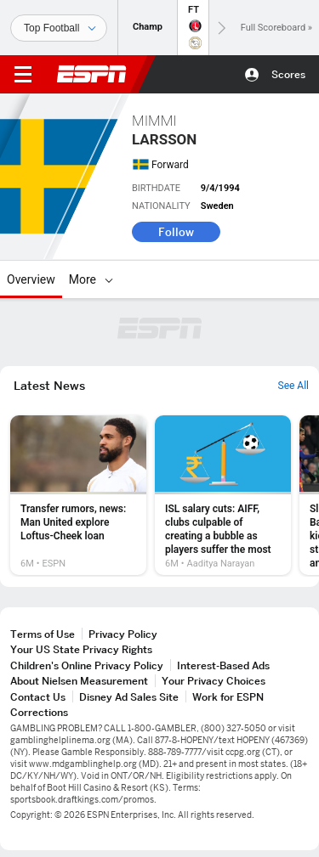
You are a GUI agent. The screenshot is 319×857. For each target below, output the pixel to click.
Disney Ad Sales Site (129, 697)
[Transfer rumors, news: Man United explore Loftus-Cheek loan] (78, 495)
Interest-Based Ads (223, 665)
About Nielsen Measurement (79, 680)
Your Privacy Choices (213, 680)
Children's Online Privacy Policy (86, 665)
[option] (78, 495)
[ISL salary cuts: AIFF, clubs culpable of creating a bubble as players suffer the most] (223, 495)
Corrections (39, 712)
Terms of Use (42, 634)
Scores (288, 74)
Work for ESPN (228, 697)
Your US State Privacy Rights (81, 649)
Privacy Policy (122, 634)
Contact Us (38, 697)
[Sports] (58, 28)
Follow (176, 232)
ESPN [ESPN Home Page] (92, 74)
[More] (109, 279)
